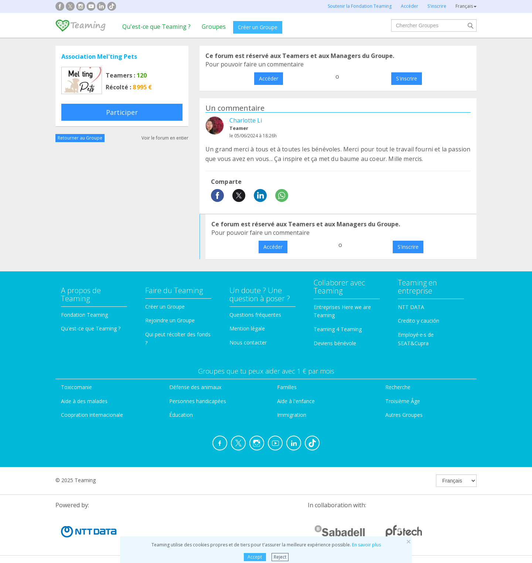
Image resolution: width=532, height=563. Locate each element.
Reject (280, 557)
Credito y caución (418, 320)
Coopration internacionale (92, 414)
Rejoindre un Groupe (170, 320)
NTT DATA (411, 306)
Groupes (214, 27)
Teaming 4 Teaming (338, 329)
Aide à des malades (84, 401)
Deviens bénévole (335, 343)
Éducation (181, 414)
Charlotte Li (245, 120)
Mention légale (247, 328)
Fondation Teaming (84, 314)
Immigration (291, 414)
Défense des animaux (195, 387)
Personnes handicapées (197, 401)
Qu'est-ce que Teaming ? (156, 27)
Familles (287, 387)
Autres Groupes (404, 414)
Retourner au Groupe (80, 138)
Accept (255, 557)
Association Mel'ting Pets (99, 56)
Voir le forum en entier (164, 138)
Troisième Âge (402, 401)
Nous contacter (248, 342)
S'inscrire (406, 78)
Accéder (268, 78)
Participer (122, 112)
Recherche (397, 387)
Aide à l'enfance (296, 401)
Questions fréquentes (255, 314)
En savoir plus (366, 545)
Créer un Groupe (257, 27)
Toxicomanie (76, 387)
